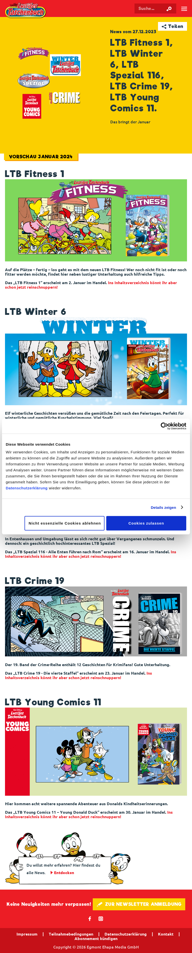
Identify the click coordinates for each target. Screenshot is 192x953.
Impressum (27, 934)
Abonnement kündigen (96, 938)
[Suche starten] (169, 8)
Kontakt (166, 934)
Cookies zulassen (146, 523)
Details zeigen (163, 507)
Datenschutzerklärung (27, 488)
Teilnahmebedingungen (71, 934)
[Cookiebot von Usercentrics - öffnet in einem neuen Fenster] (164, 426)
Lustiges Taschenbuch (26, 10)
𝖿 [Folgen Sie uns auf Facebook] (89, 918)
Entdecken (64, 873)
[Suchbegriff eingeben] (155, 8)
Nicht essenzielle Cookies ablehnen (65, 523)
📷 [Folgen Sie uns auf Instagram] (100, 918)
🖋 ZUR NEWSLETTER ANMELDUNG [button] (139, 904)
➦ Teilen (173, 26)
